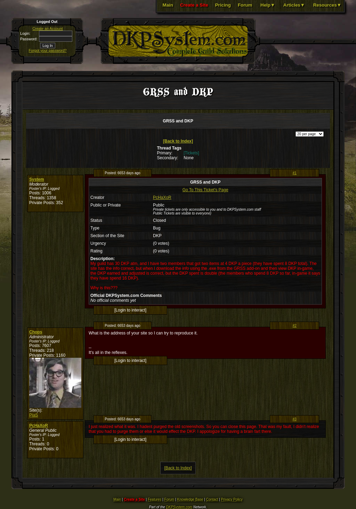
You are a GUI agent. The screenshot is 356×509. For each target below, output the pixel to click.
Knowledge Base (190, 499)
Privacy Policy (231, 499)
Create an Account (47, 28)
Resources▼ (327, 5)
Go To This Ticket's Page (205, 189)
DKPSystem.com (179, 507)
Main (168, 5)
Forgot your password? (48, 50)
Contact (212, 499)
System (36, 179)
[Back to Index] (178, 141)
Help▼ (267, 5)
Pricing (223, 5)
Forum (245, 5)
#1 (295, 173)
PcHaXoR (162, 197)
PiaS (33, 415)
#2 (295, 326)
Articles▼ (294, 5)
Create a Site (194, 5)
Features (154, 499)
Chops (35, 332)
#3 (295, 419)
